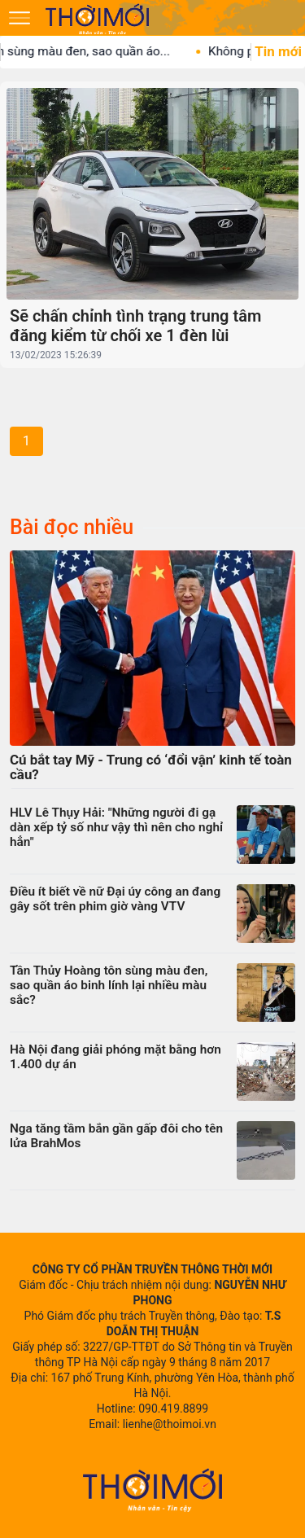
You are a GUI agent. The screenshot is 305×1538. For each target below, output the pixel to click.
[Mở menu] (20, 18)
